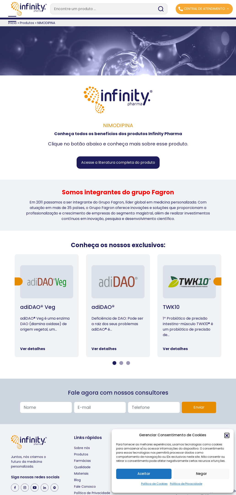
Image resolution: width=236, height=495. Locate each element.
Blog (77, 480)
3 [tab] (127, 363)
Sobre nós (82, 448)
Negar (201, 473)
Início (12, 23)
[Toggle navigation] (118, 18)
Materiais (81, 473)
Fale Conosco (85, 486)
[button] (227, 435)
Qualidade (82, 467)
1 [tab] (114, 363)
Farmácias (82, 460)
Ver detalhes (32, 348)
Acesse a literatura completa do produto (118, 162)
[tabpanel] (47, 305)
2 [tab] (120, 363)
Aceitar (143, 473)
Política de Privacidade (186, 484)
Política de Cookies (154, 484)
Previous (19, 282)
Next (217, 282)
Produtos (27, 23)
